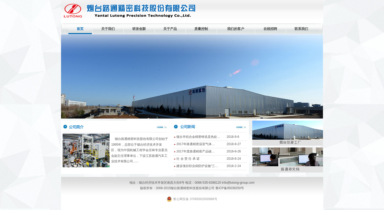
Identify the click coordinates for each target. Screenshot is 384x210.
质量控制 (201, 29)
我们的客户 (235, 29)
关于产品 (170, 29)
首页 (80, 29)
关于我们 (108, 29)
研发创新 (139, 29)
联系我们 (301, 29)
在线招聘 (270, 29)
